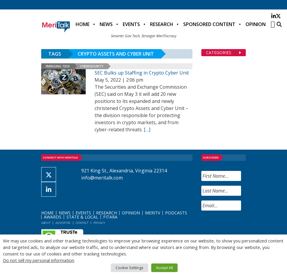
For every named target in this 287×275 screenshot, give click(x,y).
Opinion (255, 24)
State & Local (82, 217)
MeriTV (152, 213)
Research (161, 24)
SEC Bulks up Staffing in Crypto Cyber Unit (142, 72)
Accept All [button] (164, 267)
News (106, 24)
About (45, 223)
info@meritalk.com (102, 177)
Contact (82, 223)
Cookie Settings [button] (130, 267)
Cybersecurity (91, 66)
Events (131, 24)
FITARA (110, 217)
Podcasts (176, 213)
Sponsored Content (209, 24)
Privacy (99, 223)
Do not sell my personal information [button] (38, 260)
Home (83, 24)
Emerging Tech (58, 66)
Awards (52, 217)
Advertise (63, 223)
